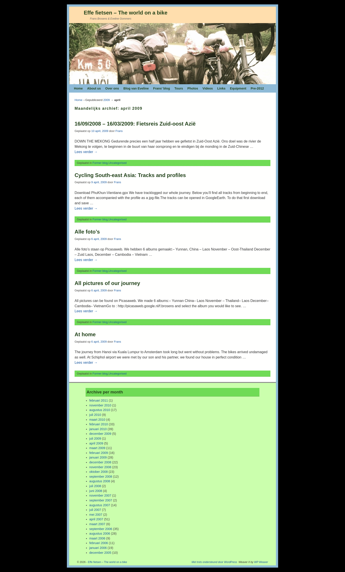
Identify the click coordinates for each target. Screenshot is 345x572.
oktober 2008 (98, 471)
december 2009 (100, 433)
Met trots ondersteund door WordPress (214, 562)
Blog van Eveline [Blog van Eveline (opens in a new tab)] (136, 88)
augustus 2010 (99, 410)
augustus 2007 (99, 505)
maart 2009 (97, 448)
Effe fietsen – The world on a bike (125, 13)
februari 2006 (98, 543)
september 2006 (100, 529)
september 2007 (100, 500)
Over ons (112, 88)
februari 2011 (98, 400)
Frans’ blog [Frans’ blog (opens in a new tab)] (161, 88)
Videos (207, 88)
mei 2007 (95, 514)
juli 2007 (95, 510)
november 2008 (100, 467)
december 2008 (100, 462)
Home (78, 88)
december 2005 (100, 552)
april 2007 (96, 519)
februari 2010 (98, 424)
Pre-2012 (257, 88)
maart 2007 (97, 524)
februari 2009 (98, 453)
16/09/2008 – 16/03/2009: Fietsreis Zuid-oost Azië (135, 124)
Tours (178, 88)
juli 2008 (95, 486)
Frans (119, 131)
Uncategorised (117, 162)
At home (85, 334)
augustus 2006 (99, 533)
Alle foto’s (87, 232)
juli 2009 (95, 438)
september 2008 (100, 476)
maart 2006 (97, 538)
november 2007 (100, 495)
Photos (192, 88)
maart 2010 (97, 419)
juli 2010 (95, 415)
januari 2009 (98, 457)
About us (94, 88)
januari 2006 (98, 548)
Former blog (100, 162)
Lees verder (86, 152)
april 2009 (96, 443)
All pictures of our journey (107, 283)
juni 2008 (95, 491)
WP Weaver (261, 562)
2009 (106, 100)
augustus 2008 (99, 481)
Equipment (238, 88)
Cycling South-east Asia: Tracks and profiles (130, 175)
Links (221, 88)
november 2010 (100, 405)
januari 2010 (98, 429)
